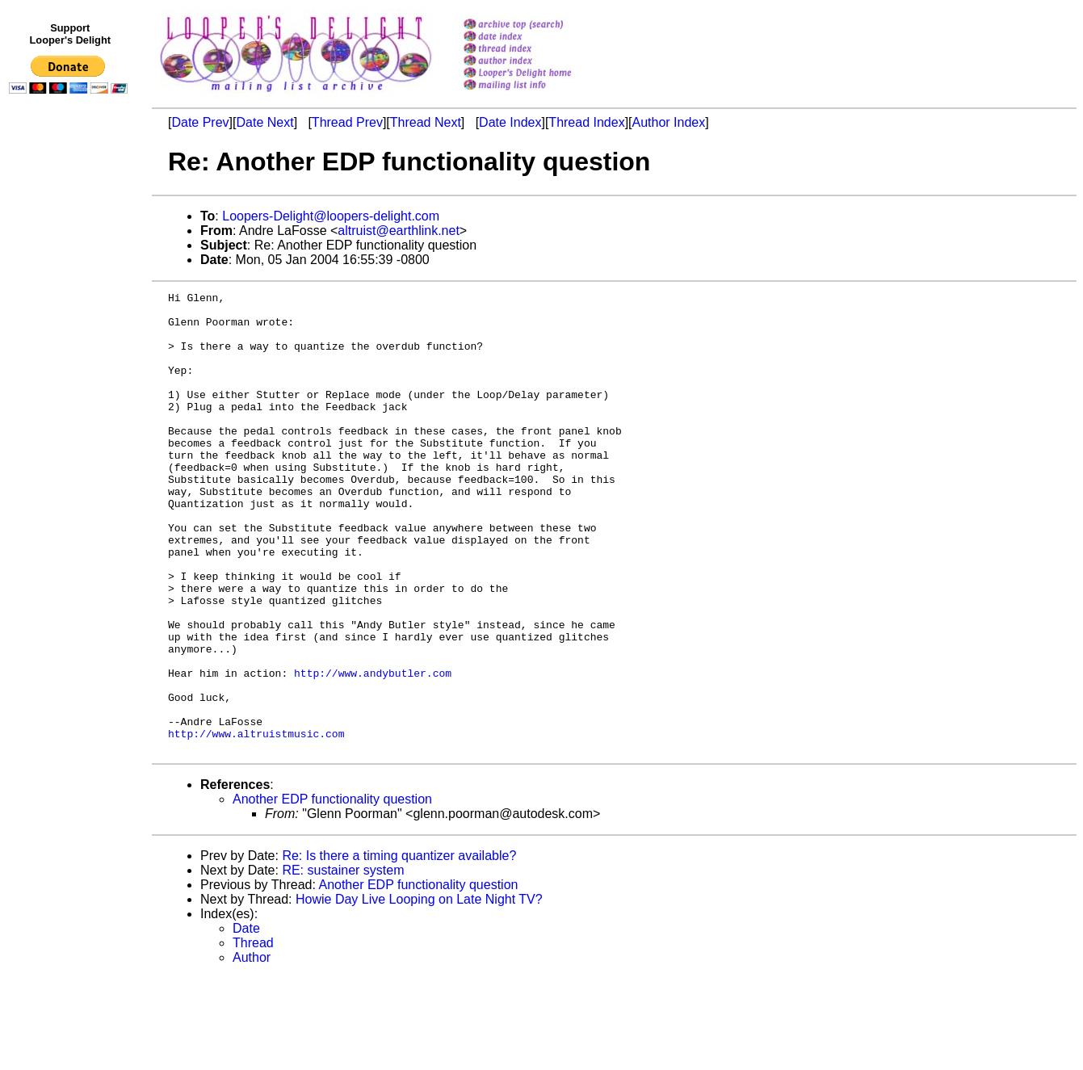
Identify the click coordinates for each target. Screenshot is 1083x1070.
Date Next (264, 122)
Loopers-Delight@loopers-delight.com (330, 216)
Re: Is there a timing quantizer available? (399, 948)
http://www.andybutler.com (372, 750)
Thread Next (425, 122)
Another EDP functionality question (332, 891)
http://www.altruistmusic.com (256, 823)
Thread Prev (347, 122)
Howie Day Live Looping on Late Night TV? (419, 991)
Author (252, 1049)
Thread (253, 1035)
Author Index (669, 122)
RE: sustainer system (343, 962)
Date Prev (200, 122)
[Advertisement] (71, 433)
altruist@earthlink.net (399, 230)
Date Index (510, 122)
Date (246, 1020)
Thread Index (586, 122)
